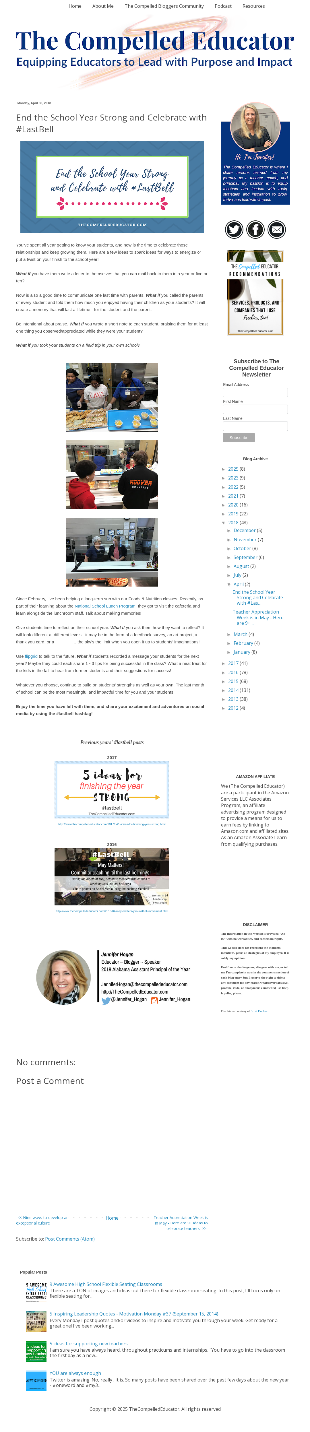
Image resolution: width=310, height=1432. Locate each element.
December (245, 530)
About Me (103, 6)
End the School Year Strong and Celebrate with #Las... (257, 597)
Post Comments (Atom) (70, 1239)
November (246, 539)
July (238, 575)
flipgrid (31, 656)
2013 (234, 699)
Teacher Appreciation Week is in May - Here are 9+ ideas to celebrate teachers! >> (181, 1223)
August (242, 566)
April (239, 584)
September (246, 557)
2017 (234, 663)
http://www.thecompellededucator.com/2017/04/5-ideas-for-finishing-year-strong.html (112, 824)
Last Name (233, 418)
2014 (234, 690)
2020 (234, 505)
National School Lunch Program (105, 606)
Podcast (223, 6)
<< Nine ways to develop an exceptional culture (42, 1220)
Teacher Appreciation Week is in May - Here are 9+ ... (258, 617)
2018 (234, 522)
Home (75, 6)
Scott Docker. (259, 1011)
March (241, 634)
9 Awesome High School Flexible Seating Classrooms (106, 1284)
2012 (234, 708)
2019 (234, 514)
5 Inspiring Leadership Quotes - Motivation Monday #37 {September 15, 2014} (134, 1314)
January (242, 652)
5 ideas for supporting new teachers (89, 1343)
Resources (254, 6)
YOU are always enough (75, 1373)
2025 (234, 469)
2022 (234, 487)
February (244, 643)
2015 (234, 681)
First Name (233, 401)
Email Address (236, 384)
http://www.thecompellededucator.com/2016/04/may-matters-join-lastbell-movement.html (112, 911)
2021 (234, 496)
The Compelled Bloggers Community (164, 6)
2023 (234, 478)
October (243, 548)
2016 (234, 672)
